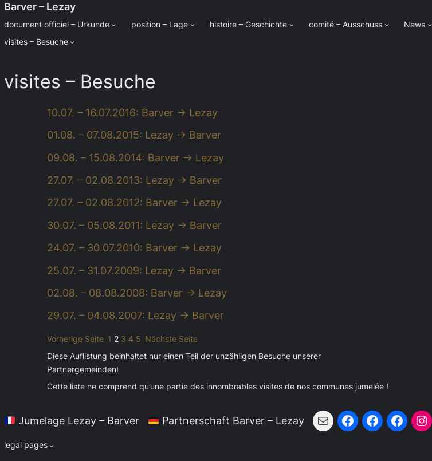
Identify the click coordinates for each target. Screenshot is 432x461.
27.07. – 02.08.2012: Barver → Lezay (134, 202)
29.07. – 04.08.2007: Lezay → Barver (135, 315)
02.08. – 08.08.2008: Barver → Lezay (137, 292)
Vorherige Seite (75, 339)
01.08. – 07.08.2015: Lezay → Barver (134, 134)
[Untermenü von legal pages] (29, 445)
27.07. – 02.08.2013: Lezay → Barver (134, 180)
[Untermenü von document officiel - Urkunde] (113, 24)
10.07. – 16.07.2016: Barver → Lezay (132, 112)
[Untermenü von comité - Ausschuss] (386, 24)
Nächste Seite (171, 339)
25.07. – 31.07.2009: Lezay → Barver (134, 270)
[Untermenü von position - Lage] (192, 24)
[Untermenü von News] (429, 24)
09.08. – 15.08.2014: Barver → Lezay (135, 157)
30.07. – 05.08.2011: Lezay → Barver (134, 225)
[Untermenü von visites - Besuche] (72, 42)
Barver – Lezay (40, 7)
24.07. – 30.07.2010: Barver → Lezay (134, 247)
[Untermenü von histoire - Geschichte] (291, 24)
